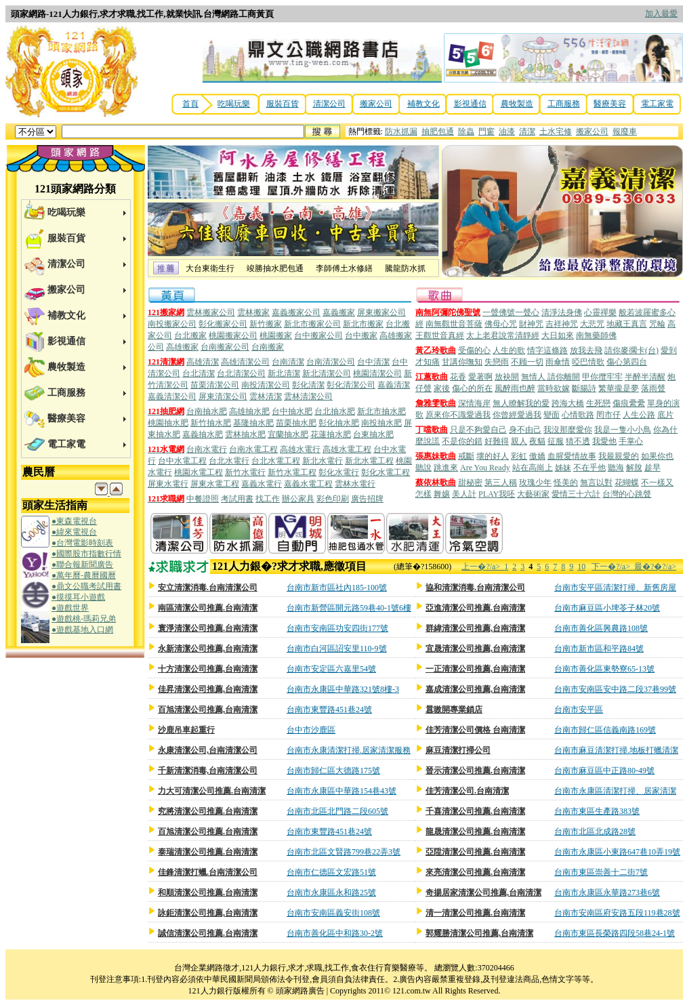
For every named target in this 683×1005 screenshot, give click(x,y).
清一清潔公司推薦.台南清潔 (475, 913)
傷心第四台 (626, 362)
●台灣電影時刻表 (82, 543)
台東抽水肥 (373, 434)
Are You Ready (485, 467)
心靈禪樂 (600, 312)
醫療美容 (610, 103)
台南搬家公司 (225, 347)
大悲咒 (592, 324)
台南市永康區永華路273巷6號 (607, 892)
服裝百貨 (282, 103)
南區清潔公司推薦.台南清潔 (207, 608)
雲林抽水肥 (245, 434)
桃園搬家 (276, 335)
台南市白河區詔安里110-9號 (337, 648)
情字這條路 (547, 350)
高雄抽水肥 (249, 411)
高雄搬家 (182, 347)
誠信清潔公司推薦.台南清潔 (207, 933)
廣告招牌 (367, 499)
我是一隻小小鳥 (622, 429)
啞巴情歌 (588, 362)
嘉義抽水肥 (202, 434)
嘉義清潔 (393, 385)
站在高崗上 (532, 467)
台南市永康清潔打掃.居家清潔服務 (349, 750)
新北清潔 (284, 373)
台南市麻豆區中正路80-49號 (604, 770)
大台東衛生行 (210, 268)
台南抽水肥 (206, 411)
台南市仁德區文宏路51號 (331, 872)
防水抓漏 (401, 131)
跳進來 (446, 467)
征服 (555, 441)
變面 (551, 414)
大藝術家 (533, 494)
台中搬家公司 (318, 335)
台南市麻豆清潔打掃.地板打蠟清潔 (616, 750)
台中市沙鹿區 (311, 730)
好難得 (496, 441)
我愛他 (604, 441)
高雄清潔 (202, 362)
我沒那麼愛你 (567, 429)
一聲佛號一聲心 (510, 312)
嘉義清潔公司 (172, 396)
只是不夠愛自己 (478, 429)
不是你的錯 (462, 441)
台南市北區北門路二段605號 (337, 811)
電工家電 (657, 103)
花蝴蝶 (627, 482)
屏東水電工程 (214, 484)
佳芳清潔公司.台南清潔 (467, 791)
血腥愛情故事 (571, 456)
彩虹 (519, 456)
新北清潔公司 (326, 373)
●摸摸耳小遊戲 (78, 597)
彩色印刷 (332, 499)
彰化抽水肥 (338, 423)
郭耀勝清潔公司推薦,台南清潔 (479, 933)
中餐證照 (202, 499)
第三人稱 (500, 482)
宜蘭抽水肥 (288, 434)
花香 (458, 377)
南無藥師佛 (596, 335)
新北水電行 (322, 461)
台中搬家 (361, 335)
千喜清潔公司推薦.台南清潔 (475, 811)
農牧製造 (517, 103)
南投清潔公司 (265, 385)
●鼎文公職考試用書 (86, 586)
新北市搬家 (363, 324)
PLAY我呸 (496, 494)
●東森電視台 (74, 521)
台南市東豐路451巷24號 (329, 709)
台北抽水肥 (334, 411)
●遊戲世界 (70, 608)
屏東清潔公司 (223, 396)
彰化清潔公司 (351, 385)
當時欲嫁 (553, 388)
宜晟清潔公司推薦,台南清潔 (475, 648)
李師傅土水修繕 (344, 268)
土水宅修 (555, 131)
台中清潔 (373, 362)
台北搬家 (190, 335)
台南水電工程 (253, 449)
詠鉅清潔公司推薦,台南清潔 (207, 913)
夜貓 (537, 441)
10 (581, 566)
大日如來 (557, 335)
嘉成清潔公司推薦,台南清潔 (475, 689)
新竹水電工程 (292, 472)
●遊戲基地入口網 (82, 629)
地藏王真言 (626, 324)
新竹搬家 (265, 324)
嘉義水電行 (261, 484)
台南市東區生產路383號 (597, 811)
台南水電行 (206, 449)
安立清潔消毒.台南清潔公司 (207, 587)
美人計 (464, 494)
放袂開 (507, 377)
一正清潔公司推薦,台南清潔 (475, 669)
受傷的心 (474, 350)
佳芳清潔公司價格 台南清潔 (475, 730)
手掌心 (631, 441)
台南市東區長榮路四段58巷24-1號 (614, 933)
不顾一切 (527, 362)
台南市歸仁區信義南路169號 (605, 730)
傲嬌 (537, 456)
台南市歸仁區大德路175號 (333, 770)
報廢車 (625, 131)
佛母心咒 (500, 324)
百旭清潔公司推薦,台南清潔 (207, 709)
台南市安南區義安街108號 (333, 913)
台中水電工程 (182, 461)
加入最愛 (661, 13)
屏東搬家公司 (381, 312)
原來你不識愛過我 (458, 414)
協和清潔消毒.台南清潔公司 (475, 587)
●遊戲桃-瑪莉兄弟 (83, 618)
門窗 (486, 131)
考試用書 (237, 499)
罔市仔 (608, 414)
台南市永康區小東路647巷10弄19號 (617, 852)
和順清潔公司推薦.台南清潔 (207, 892)
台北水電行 (229, 461)
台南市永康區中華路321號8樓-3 (343, 689)
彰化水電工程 (385, 472)
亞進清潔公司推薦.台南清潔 (475, 608)
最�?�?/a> (655, 566)
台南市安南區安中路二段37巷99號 (615, 689)
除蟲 (466, 131)
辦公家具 (298, 499)
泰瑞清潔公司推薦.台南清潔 (207, 852)
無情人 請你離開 (550, 377)
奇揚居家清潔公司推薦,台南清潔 (483, 892)
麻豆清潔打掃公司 (458, 750)
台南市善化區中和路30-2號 (335, 933)
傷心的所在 (472, 388)
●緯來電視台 (74, 532)
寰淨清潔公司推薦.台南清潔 (207, 628)
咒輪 (657, 324)
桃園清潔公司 (377, 373)
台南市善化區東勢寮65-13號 (604, 669)
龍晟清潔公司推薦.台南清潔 (475, 831)
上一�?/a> (482, 566)
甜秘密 (470, 482)
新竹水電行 (245, 472)
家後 (442, 388)
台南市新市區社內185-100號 (337, 587)
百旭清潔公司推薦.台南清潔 (207, 831)
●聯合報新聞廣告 (82, 564)
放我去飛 (586, 350)
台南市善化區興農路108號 (601, 628)
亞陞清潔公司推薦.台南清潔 (475, 852)
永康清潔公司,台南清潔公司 (207, 750)
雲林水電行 (355, 484)
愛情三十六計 (576, 494)
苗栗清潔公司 (214, 385)
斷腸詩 (584, 388)
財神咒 (531, 324)
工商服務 (563, 103)
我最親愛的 (618, 456)
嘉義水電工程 (308, 484)
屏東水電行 (168, 484)
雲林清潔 (265, 396)
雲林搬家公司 (210, 312)
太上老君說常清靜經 (502, 335)
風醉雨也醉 (515, 388)
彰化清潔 (308, 385)
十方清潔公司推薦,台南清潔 (207, 669)
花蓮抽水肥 (330, 434)
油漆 (507, 131)
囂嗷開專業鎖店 (454, 709)
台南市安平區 (578, 709)
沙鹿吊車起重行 (186, 730)
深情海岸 (474, 403)
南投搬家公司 (172, 324)
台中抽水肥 (292, 411)
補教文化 (423, 103)
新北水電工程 (369, 461)
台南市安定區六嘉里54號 (331, 669)
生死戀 (598, 403)
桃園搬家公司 (233, 335)
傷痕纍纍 (629, 403)
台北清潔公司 (241, 373)
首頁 (190, 103)
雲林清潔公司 (308, 396)
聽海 (616, 467)
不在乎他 (589, 467)
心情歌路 (578, 414)
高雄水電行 (300, 449)
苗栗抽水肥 (296, 423)
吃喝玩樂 (234, 103)
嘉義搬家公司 (296, 312)
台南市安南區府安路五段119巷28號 (617, 913)
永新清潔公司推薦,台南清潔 (207, 648)
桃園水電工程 (198, 472)
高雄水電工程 (347, 449)
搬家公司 (376, 103)
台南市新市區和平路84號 (599, 648)
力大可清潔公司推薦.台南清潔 (212, 791)
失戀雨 (496, 362)
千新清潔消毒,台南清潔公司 (207, 770)
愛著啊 (480, 377)
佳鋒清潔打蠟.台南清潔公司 (207, 872)
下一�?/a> (613, 566)
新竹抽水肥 (210, 423)
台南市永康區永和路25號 (331, 892)
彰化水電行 (338, 472)
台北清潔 (198, 373)
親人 (519, 441)
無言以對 (596, 482)
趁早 (652, 467)
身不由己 (525, 429)
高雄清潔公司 (245, 362)
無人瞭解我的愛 (521, 403)
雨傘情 (557, 362)
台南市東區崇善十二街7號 (601, 872)
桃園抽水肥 (168, 423)
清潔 (527, 131)
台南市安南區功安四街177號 (337, 628)
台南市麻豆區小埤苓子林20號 (607, 608)
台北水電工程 (275, 461)
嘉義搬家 (339, 312)
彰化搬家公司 (223, 324)
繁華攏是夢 (618, 388)
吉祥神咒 (561, 324)
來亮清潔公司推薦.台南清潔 (475, 872)
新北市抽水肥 (381, 411)
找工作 (267, 499)
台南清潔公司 (330, 362)
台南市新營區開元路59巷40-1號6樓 (349, 608)
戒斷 (466, 456)
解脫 (634, 467)
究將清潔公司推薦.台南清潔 (207, 811)
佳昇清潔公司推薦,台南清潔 (207, 689)
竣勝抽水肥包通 (275, 268)
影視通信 (470, 103)
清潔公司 (329, 103)
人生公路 (639, 414)
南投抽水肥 (381, 423)
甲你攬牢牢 (602, 377)
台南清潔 (288, 362)
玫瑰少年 (535, 482)
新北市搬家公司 (312, 324)
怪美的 (566, 482)
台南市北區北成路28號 (595, 831)
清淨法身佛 (561, 312)
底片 (665, 414)
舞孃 (442, 494)
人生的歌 (509, 350)
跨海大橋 (568, 403)
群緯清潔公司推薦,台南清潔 (475, 628)
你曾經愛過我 (517, 414)
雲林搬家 (253, 312)
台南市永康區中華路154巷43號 (341, 791)
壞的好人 (492, 456)
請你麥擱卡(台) (631, 350)
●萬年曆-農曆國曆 (83, 575)
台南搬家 (267, 347)
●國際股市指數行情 (86, 553)
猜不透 (578, 441)
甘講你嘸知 (462, 362)
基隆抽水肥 (253, 423)
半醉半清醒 (645, 377)
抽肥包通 (437, 131)
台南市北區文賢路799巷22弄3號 (343, 852)
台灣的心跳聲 (626, 494)
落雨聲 (653, 388)
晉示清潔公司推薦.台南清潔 (475, 770)
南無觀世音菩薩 (454, 324)
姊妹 (563, 467)
